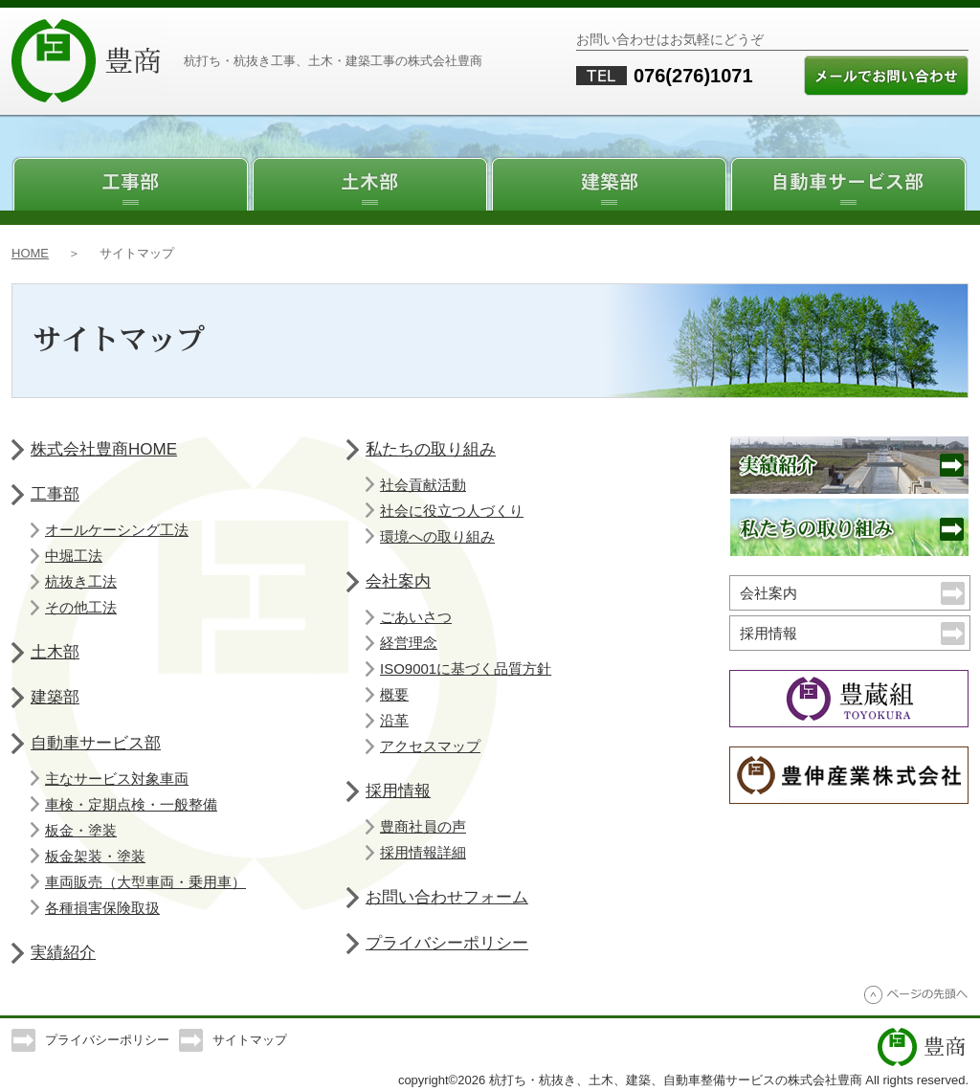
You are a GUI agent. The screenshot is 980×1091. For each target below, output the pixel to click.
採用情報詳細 (423, 852)
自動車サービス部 (849, 177)
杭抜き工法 (81, 581)
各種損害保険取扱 (102, 908)
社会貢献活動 (423, 485)
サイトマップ (249, 1040)
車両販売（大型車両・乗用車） (145, 882)
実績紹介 (63, 953)
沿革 (394, 720)
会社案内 (398, 581)
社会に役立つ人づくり (451, 510)
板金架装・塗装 (95, 856)
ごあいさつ (416, 617)
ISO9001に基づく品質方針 (465, 668)
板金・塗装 (81, 830)
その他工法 (81, 607)
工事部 (131, 177)
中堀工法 (73, 555)
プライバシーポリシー (447, 943)
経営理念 (408, 643)
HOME (30, 253)
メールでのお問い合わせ (886, 76)
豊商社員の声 (423, 826)
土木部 (370, 177)
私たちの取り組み (431, 449)
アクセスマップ (430, 746)
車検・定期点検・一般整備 (131, 804)
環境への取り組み (437, 536)
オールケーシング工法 (117, 530)
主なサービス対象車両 (117, 778)
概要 (394, 694)
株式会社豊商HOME (104, 449)
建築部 (609, 177)
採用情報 (398, 791)
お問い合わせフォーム (447, 897)
